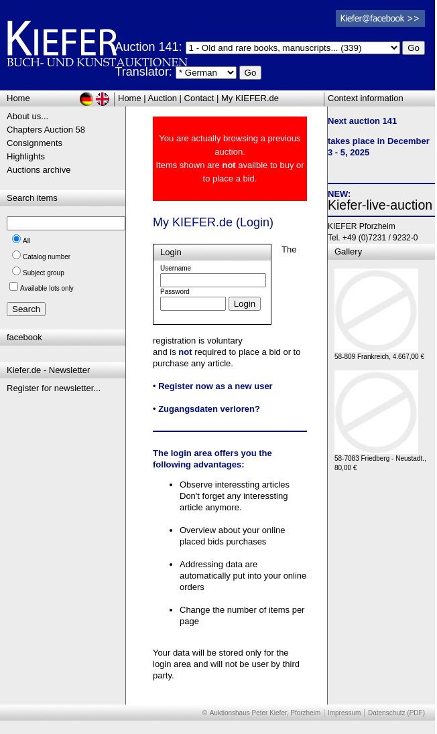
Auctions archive (38, 170)
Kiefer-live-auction (380, 205)
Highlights (26, 156)
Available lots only (47, 288)
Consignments (34, 143)
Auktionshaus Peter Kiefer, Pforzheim (265, 713)
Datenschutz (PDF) (396, 713)
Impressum (344, 713)
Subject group (43, 273)
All (26, 240)
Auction (162, 98)
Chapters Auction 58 (46, 130)
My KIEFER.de (250, 98)
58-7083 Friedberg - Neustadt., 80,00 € (380, 459)
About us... (27, 116)
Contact (199, 98)
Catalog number (46, 257)
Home (129, 98)
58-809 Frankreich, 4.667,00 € (379, 353)
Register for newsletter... (54, 388)
